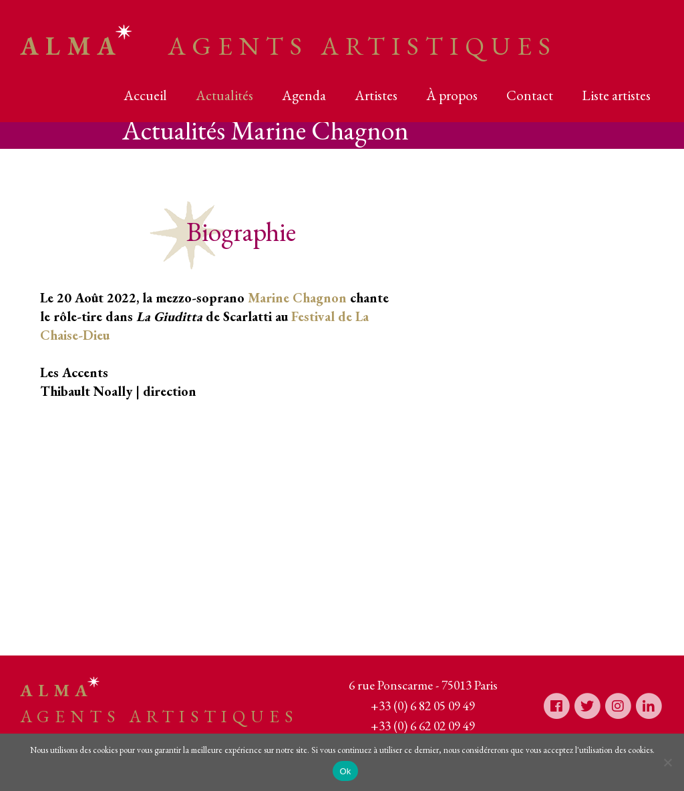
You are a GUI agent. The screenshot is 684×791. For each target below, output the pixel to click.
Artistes (376, 95)
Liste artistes (616, 95)
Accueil (145, 95)
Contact (529, 95)
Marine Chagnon (297, 297)
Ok (345, 771)
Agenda (304, 95)
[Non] (667, 762)
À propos (452, 95)
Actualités (224, 95)
